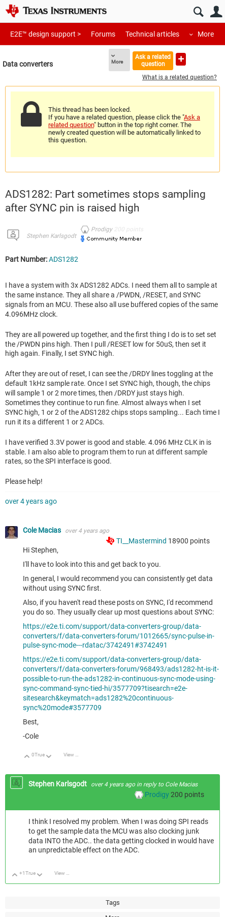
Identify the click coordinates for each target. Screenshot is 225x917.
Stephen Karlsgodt (51, 235)
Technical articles (152, 34)
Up (27, 757)
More (206, 34)
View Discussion (74, 754)
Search (198, 12)
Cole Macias (42, 530)
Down (49, 757)
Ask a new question (181, 59)
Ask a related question (153, 60)
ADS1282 (63, 259)
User (216, 12)
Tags (113, 902)
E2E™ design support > (45, 34)
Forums (103, 34)
